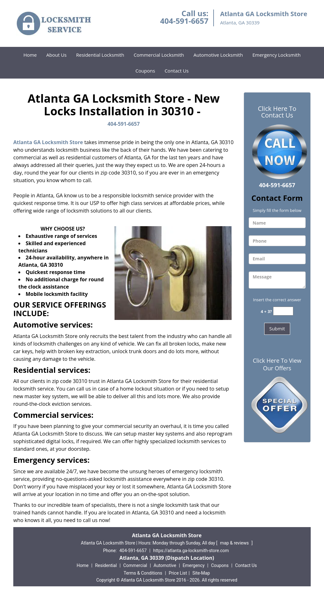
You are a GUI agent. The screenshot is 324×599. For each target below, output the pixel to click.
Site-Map (201, 573)
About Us (56, 55)
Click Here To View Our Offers (277, 364)
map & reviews (235, 542)
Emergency (193, 565)
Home (30, 55)
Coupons (145, 70)
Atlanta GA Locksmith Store (48, 142)
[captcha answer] (283, 311)
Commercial (135, 565)
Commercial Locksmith (159, 55)
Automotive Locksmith (218, 55)
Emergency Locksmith (276, 55)
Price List (178, 573)
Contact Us (177, 70)
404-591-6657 (184, 21)
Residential (106, 565)
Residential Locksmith (100, 55)
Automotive (164, 565)
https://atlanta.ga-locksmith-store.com (191, 550)
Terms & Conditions (143, 573)
